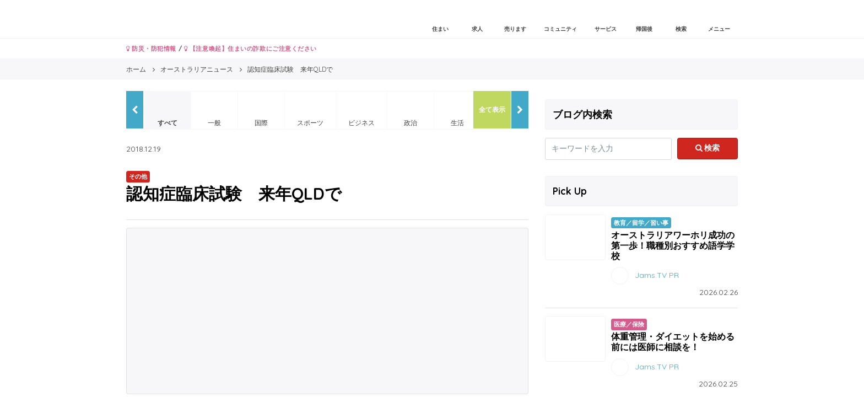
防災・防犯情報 (151, 48)
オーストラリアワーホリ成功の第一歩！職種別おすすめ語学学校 (673, 245)
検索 (707, 147)
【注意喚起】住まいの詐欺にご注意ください (250, 48)
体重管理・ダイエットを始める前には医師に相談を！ (673, 341)
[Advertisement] (327, 311)
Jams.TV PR (657, 275)
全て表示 (492, 109)
